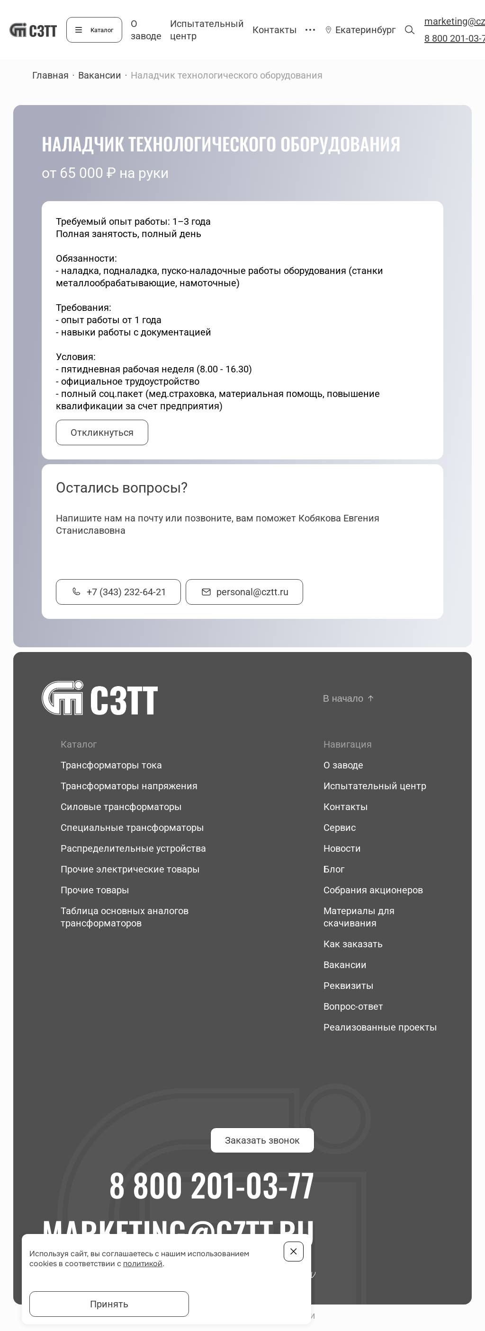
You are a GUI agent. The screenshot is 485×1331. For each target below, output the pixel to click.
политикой (142, 1264)
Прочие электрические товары (130, 869)
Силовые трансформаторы (121, 806)
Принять (109, 1304)
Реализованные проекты (380, 1027)
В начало (343, 698)
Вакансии (99, 75)
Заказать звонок (262, 1140)
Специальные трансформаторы (132, 827)
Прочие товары (95, 890)
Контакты (274, 29)
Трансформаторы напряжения (129, 786)
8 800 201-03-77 (211, 1184)
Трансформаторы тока (111, 765)
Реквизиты (348, 985)
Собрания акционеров (373, 890)
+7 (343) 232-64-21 (126, 592)
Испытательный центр (374, 786)
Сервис (339, 827)
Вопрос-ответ (353, 1006)
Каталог (101, 30)
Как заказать (353, 944)
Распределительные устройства (133, 848)
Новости (342, 848)
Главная (50, 75)
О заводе (343, 765)
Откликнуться (102, 432)
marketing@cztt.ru (178, 1233)
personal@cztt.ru (252, 592)
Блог (333, 869)
